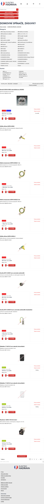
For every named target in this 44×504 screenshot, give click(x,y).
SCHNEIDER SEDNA (5, 57)
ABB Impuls (3, 44)
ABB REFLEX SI (4, 46)
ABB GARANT (4, 51)
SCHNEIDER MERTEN (22, 55)
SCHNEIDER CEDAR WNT (6, 59)
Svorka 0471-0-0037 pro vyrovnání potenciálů (12, 273)
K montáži (37, 113)
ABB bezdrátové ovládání (6, 34)
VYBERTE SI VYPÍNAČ (11, 15)
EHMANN (21, 71)
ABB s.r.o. (5, 71)
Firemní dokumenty (5, 499)
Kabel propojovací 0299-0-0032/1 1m (10, 163)
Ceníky (2, 501)
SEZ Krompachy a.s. (23, 76)
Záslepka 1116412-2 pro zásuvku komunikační (12, 346)
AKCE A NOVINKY (11, 12)
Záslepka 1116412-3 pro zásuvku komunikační (12, 383)
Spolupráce (3, 479)
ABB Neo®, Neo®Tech (23, 40)
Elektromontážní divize (6, 476)
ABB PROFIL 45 (21, 46)
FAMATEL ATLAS (4, 65)
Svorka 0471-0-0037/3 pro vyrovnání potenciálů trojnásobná (16, 309)
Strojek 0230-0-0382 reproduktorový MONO (12, 89)
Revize (2, 490)
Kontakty (3, 477)
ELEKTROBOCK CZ (7, 73)
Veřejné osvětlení (4, 486)
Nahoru (3, 459)
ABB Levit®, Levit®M (5, 40)
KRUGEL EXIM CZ (23, 74)
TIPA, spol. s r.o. (6, 79)
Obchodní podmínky (5, 495)
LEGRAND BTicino (5, 63)
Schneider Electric (7, 77)
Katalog (37, 370)
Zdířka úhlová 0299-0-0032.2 (7, 236)
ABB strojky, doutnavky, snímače (8, 31)
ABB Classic (3, 36)
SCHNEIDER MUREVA (22, 59)
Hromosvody (4, 488)
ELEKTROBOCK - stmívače (23, 63)
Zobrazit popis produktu (37, 83)
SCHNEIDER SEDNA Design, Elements (26, 57)
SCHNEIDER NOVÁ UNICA (23, 53)
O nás (2, 472)
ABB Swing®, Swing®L (23, 36)
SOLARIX (21, 77)
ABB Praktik (3, 48)
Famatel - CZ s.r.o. (6, 74)
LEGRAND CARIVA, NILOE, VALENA (8, 61)
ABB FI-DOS (20, 51)
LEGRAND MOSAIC (22, 61)
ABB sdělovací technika (23, 31)
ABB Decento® (21, 44)
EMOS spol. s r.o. (22, 73)
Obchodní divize (4, 474)
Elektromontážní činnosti (6, 483)
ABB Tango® (20, 38)
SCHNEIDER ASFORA (5, 55)
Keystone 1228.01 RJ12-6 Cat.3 (8, 420)
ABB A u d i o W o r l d (22, 34)
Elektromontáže (4, 484)
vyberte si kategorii (9, 18)
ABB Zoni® (3, 38)
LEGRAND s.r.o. (6, 76)
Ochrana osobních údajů (6, 497)
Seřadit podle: (4, 83)
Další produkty (22, 456)
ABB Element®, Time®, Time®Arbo (8, 42)
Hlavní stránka (3, 27)
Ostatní (19, 65)
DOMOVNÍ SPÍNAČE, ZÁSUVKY (14, 27)
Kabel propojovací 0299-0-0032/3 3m (10, 199)
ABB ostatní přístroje (5, 53)
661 (41, 459)
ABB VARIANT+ (21, 48)
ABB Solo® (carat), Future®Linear (25, 42)
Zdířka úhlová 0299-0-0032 (7, 126)
